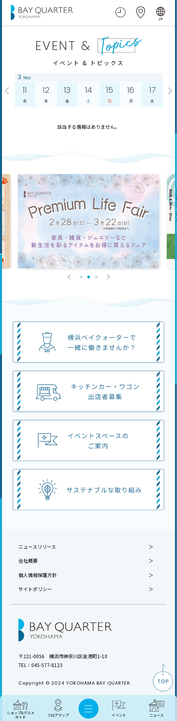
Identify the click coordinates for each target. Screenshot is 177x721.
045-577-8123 (46, 664)
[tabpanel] (88, 221)
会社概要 (28, 560)
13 (67, 94)
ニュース (156, 715)
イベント (119, 715)
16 (130, 94)
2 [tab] (88, 277)
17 (152, 94)
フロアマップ (58, 715)
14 (88, 94)
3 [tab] (96, 277)
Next (169, 91)
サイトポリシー (35, 589)
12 (46, 94)
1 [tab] (81, 277)
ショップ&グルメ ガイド (20, 715)
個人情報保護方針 (37, 575)
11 (24, 94)
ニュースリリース (37, 546)
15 (109, 94)
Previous (8, 91)
